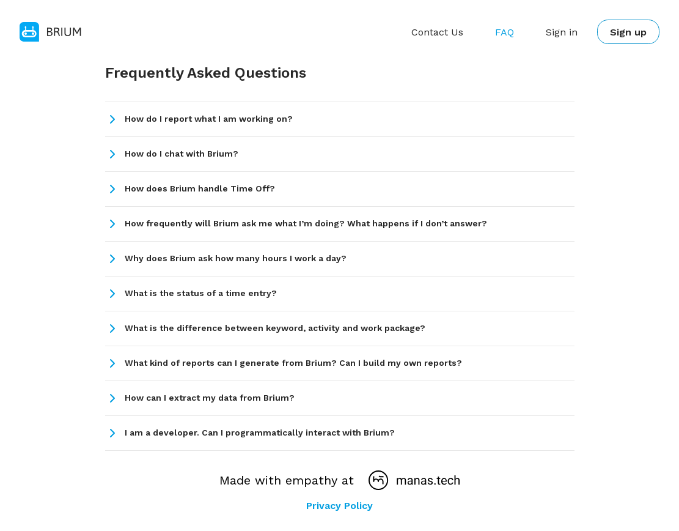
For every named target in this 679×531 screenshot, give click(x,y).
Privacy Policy (339, 505)
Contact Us (436, 32)
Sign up (627, 32)
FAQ (503, 32)
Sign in (560, 32)
